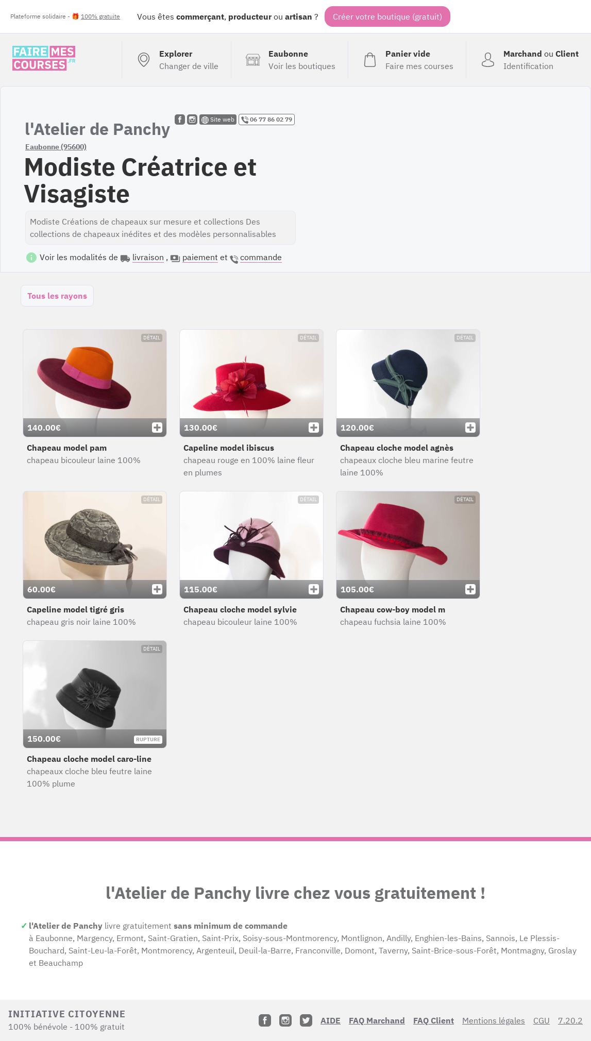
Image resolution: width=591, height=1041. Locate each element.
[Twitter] (306, 1020)
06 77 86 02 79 (266, 119)
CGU (541, 1020)
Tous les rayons (57, 296)
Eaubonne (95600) (56, 146)
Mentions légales (493, 1020)
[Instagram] (285, 1020)
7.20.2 (570, 1020)
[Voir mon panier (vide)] (407, 59)
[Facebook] (265, 1020)
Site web (217, 119)
